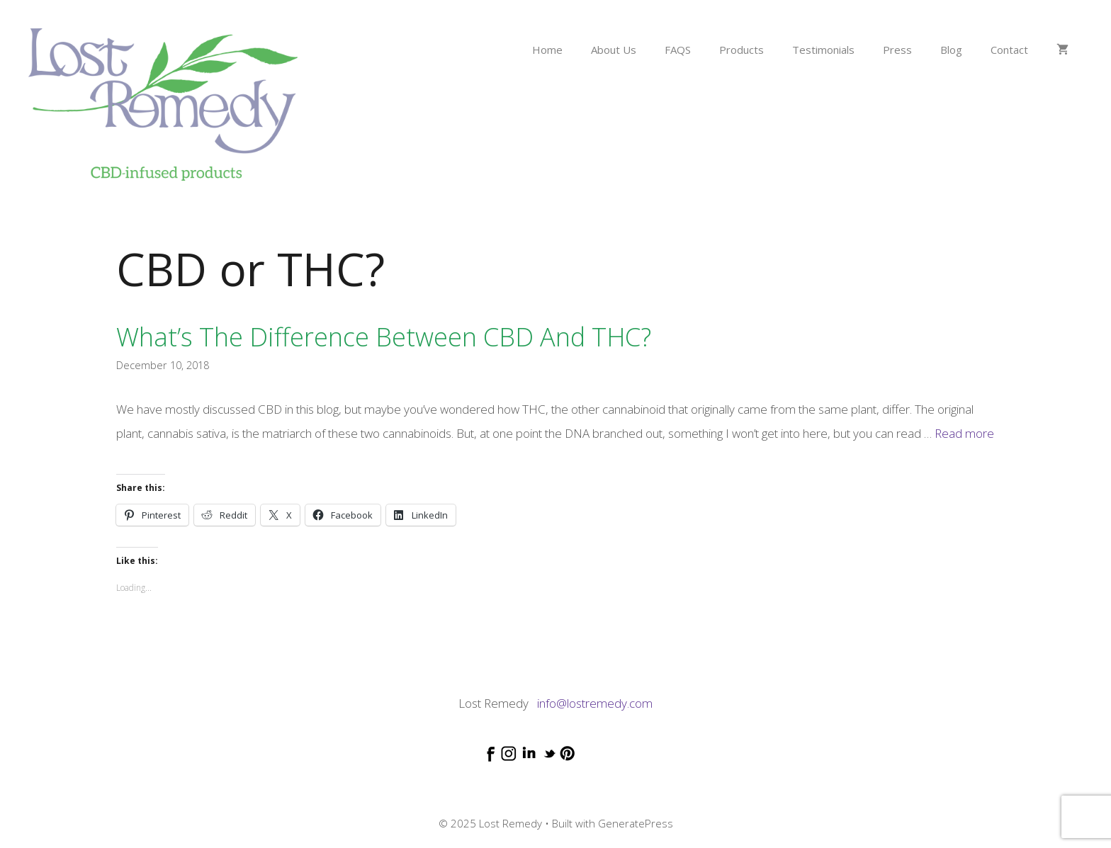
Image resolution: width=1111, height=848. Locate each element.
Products (741, 50)
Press (897, 50)
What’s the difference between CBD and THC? (383, 337)
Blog (951, 50)
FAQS (678, 50)
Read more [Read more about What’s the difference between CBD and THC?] (964, 433)
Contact (1009, 50)
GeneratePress (635, 823)
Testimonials (823, 50)
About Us (613, 50)
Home (547, 50)
